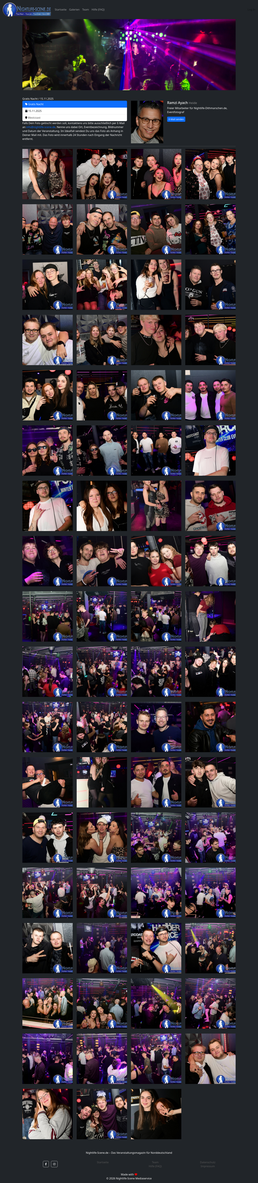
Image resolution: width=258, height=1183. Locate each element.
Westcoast (32, 117)
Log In (251, 9)
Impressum (208, 1166)
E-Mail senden (176, 119)
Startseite (61, 9)
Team (85, 9)
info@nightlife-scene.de (40, 127)
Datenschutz (208, 1162)
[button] (46, 1164)
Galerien (74, 9)
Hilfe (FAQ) (97, 9)
